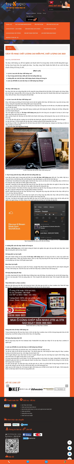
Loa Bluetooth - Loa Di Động (14, 29)
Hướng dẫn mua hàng (27, 413)
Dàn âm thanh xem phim (31, 33)
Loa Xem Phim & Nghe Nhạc (48, 33)
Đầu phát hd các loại (52, 24)
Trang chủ (9, 24)
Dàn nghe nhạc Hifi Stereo (32, 29)
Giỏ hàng (30, 20)
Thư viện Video (30, 16)
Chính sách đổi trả (26, 411)
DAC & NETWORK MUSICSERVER (23, 24)
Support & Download (31, 13)
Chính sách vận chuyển (27, 415)
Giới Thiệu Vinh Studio (27, 405)
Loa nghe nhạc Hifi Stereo (13, 33)
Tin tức (44, 13)
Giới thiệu (39, 13)
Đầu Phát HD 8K (39, 24)
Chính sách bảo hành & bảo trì (29, 407)
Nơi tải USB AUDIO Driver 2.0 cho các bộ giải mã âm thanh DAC (37, 409)
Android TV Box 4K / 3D (12, 37)
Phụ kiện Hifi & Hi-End (50, 29)
